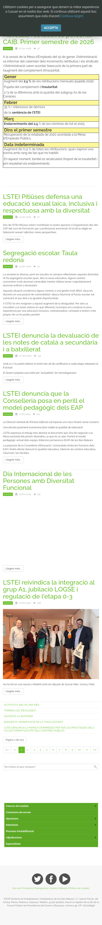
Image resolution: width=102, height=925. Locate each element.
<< (15, 749)
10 (79, 749)
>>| (94, 749)
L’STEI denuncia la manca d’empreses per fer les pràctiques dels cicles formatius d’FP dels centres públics (49, 729)
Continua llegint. (72, 16)
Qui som (16, 888)
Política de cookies (79, 888)
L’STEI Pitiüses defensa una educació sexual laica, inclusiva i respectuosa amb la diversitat (50, 203)
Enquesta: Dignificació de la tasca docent (33, 721)
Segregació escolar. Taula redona (40, 256)
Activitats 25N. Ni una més (21, 704)
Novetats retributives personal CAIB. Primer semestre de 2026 (48, 38)
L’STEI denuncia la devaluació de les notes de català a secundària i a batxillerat (51, 342)
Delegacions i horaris (46, 888)
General (8, 48)
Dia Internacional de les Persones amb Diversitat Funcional (38, 480)
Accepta (51, 28)
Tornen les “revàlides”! (20, 710)
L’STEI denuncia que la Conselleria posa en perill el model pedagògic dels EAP (43, 400)
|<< (7, 749)
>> (87, 749)
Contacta (28, 888)
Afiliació (63, 888)
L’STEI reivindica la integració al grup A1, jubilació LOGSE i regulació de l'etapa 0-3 (49, 589)
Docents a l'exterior (18, 716)
